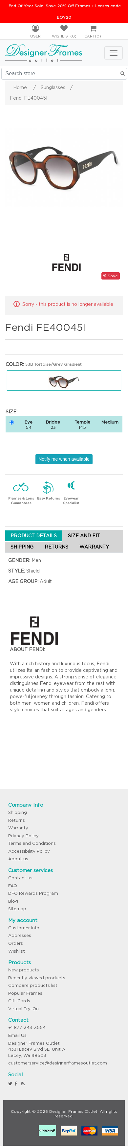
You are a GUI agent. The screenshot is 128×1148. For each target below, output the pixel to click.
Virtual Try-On (23, 1008)
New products (23, 969)
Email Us (17, 1035)
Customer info (23, 927)
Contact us (20, 877)
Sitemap (17, 908)
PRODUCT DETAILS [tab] (34, 535)
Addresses (19, 935)
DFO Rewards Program (33, 893)
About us (18, 858)
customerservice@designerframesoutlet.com (57, 1063)
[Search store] (64, 74)
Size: (11, 411)
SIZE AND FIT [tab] (84, 535)
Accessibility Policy (29, 851)
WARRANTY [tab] (94, 547)
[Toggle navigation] (113, 53)
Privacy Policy (23, 835)
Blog (13, 901)
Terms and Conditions (32, 843)
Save (110, 276)
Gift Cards (19, 1000)
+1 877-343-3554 (27, 1027)
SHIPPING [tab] (22, 547)
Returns (16, 820)
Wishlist (16, 951)
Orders (15, 943)
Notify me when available (64, 459)
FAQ (12, 885)
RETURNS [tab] (56, 547)
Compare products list (32, 985)
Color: (15, 364)
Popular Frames (25, 993)
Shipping (17, 812)
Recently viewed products (36, 977)
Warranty (18, 827)
